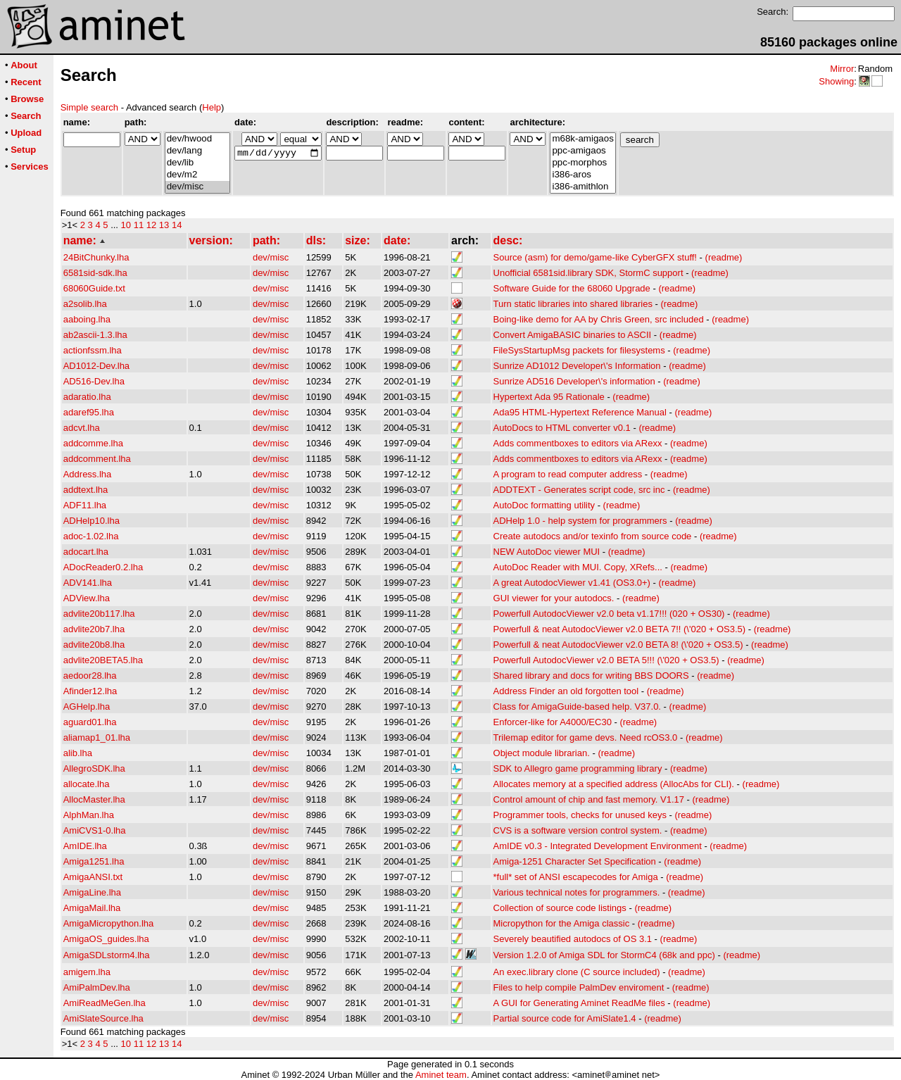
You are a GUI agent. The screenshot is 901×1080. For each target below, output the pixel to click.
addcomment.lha (97, 458)
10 (126, 225)
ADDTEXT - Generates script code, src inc (579, 489)
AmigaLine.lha (92, 892)
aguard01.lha (90, 722)
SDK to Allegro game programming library (577, 768)
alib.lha (77, 753)
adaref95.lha (88, 412)
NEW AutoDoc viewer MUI (546, 551)
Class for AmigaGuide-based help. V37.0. (577, 706)
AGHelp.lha (86, 706)
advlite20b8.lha (94, 644)
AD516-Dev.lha (94, 381)
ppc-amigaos (582, 151)
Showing (836, 81)
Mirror (842, 68)
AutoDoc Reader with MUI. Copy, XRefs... (577, 567)
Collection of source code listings (559, 908)
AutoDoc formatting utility (544, 505)
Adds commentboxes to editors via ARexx (577, 443)
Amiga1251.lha (94, 861)
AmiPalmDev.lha (96, 987)
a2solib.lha (85, 304)
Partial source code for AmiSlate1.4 (564, 1018)
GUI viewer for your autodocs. (554, 598)
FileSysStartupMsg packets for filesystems (579, 350)
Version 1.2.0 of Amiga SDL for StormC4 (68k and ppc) (604, 955)
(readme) (724, 257)
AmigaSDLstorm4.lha (106, 955)
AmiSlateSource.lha (103, 1018)
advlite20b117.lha (99, 613)
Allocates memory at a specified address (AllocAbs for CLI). (613, 784)
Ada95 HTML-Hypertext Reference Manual (580, 412)
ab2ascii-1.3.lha (95, 334)
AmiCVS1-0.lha (94, 830)
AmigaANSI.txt (93, 877)
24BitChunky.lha (96, 257)
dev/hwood (197, 139)
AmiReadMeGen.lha (104, 1003)
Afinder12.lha (90, 691)
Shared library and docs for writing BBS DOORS (591, 675)
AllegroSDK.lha (94, 768)
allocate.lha (86, 784)
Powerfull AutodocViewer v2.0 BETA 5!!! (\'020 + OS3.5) (606, 660)
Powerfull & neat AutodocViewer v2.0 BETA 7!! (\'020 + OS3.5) (619, 629)
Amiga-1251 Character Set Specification (574, 861)
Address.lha (87, 474)
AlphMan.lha (88, 815)
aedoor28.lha (90, 675)
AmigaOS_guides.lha (106, 939)
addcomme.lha (93, 443)
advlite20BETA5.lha (103, 660)
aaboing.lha (87, 319)
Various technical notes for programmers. (576, 892)
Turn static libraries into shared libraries (573, 304)
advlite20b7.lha (94, 629)
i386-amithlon (582, 187)
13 (164, 225)
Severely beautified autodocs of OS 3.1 (572, 939)
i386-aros (582, 175)
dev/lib (197, 163)
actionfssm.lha (92, 350)
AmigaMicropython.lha (108, 923)
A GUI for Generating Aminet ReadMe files (579, 1003)
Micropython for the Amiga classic (561, 923)
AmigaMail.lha (92, 908)
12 (151, 225)
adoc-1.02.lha (91, 536)
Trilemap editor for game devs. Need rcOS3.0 (585, 737)
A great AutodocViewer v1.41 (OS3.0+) (571, 582)
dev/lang (197, 151)
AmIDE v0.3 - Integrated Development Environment (597, 846)
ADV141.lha (87, 582)
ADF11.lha (84, 505)
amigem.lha (87, 972)
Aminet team (441, 1074)
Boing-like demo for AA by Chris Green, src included (598, 319)
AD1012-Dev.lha (96, 365)
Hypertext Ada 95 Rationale (549, 396)
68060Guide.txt (94, 288)
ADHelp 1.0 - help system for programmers (580, 520)
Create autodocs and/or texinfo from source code (592, 536)
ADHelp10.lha (91, 520)
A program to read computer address (568, 474)
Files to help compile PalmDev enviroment (578, 987)
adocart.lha (85, 551)
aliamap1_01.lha (96, 737)
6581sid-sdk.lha (95, 273)
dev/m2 (197, 175)
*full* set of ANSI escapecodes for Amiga (575, 877)
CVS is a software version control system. (577, 830)
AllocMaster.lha (94, 799)
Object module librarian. (541, 753)
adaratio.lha (87, 396)
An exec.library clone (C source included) (576, 972)
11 (139, 225)
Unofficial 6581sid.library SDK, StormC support (588, 273)
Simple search (89, 107)
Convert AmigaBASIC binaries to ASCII (572, 334)
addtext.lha (85, 489)
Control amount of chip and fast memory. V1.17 (588, 799)
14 (177, 225)
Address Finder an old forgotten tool (566, 691)
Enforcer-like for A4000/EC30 (552, 722)
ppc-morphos (582, 163)
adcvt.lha (81, 427)
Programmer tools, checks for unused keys (580, 815)
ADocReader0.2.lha (103, 567)
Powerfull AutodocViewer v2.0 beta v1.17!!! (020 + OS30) (609, 613)
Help (211, 107)
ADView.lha (86, 598)
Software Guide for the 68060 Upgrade (571, 288)
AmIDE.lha (85, 846)
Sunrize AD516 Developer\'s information (574, 381)
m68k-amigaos (582, 139)
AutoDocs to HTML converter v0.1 (562, 427)
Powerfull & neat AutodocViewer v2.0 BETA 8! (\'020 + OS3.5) (618, 644)
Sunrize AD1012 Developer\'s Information (577, 365)
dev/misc (197, 187)
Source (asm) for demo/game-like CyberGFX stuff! (595, 257)
